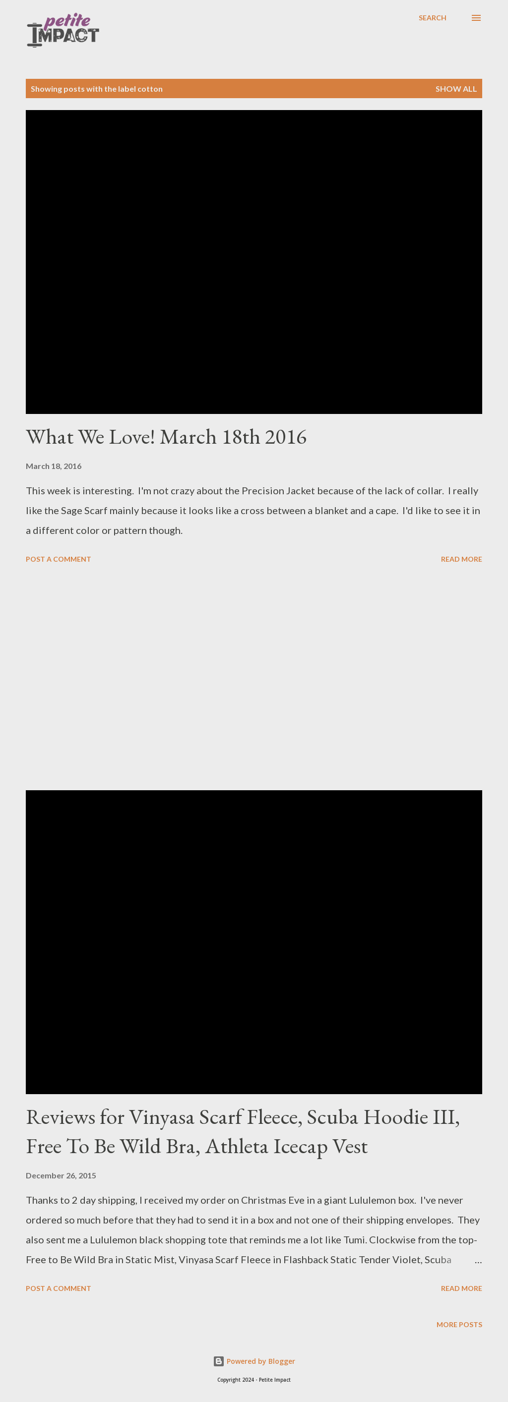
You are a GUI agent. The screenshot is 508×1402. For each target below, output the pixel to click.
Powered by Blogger (254, 1361)
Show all (456, 88)
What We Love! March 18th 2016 (166, 436)
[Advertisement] (254, 678)
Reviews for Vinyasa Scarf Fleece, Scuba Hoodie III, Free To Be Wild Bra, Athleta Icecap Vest (243, 1131)
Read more (461, 559)
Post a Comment (58, 559)
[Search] (432, 18)
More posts (459, 1324)
